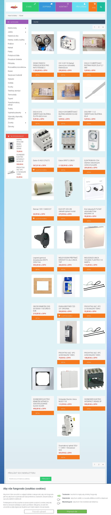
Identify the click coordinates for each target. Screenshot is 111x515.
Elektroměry (17, 28)
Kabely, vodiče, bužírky (16, 40)
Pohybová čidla (13, 55)
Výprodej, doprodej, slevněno (15, 118)
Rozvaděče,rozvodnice (17, 67)
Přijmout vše (72, 511)
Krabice (17, 44)
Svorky (10, 87)
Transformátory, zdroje (14, 104)
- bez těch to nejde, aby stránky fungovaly (79, 494)
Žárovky (11, 127)
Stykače (11, 79)
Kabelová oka (13, 36)
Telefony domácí (14, 91)
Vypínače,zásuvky (17, 113)
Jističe (17, 32)
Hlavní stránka (12, 15)
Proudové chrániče (15, 59)
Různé (10, 71)
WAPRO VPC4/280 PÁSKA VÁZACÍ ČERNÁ (19, 144)
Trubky (10, 109)
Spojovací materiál (15, 75)
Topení (10, 99)
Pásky (10, 52)
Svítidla (10, 83)
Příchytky (11, 63)
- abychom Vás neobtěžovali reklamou (80, 502)
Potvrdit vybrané (39, 511)
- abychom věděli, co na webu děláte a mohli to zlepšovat (85, 498)
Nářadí (10, 48)
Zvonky (17, 123)
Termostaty (12, 95)
